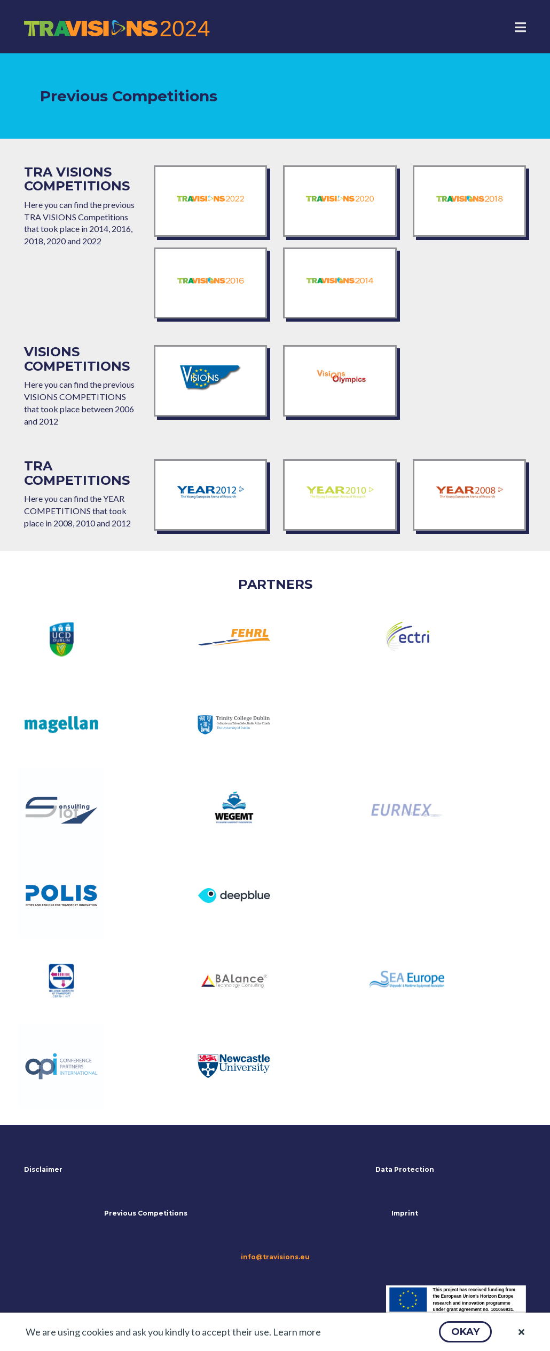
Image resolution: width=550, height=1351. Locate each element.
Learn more (297, 1332)
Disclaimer (43, 1169)
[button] (465, 1331)
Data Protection (404, 1169)
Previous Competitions (145, 1213)
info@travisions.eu (275, 1257)
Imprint (404, 1213)
